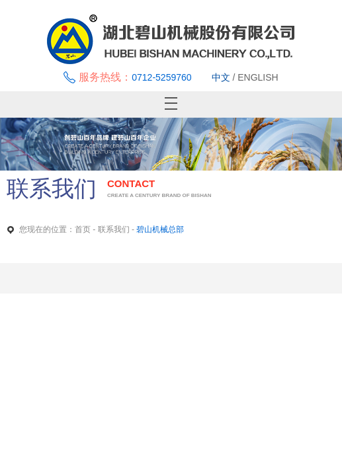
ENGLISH (257, 77)
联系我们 (114, 229)
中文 (221, 77)
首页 (83, 229)
